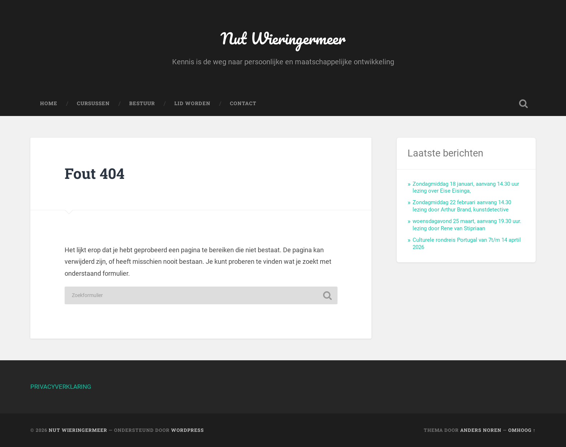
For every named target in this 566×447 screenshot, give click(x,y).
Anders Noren (480, 430)
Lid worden (192, 103)
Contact (243, 103)
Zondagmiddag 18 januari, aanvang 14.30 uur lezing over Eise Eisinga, (466, 187)
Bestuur (142, 103)
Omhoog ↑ (522, 430)
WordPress (187, 430)
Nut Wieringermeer (283, 38)
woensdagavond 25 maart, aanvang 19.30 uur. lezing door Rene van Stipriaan (467, 225)
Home (48, 103)
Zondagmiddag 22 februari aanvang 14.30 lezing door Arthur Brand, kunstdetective (462, 206)
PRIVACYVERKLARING (60, 386)
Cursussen (93, 103)
